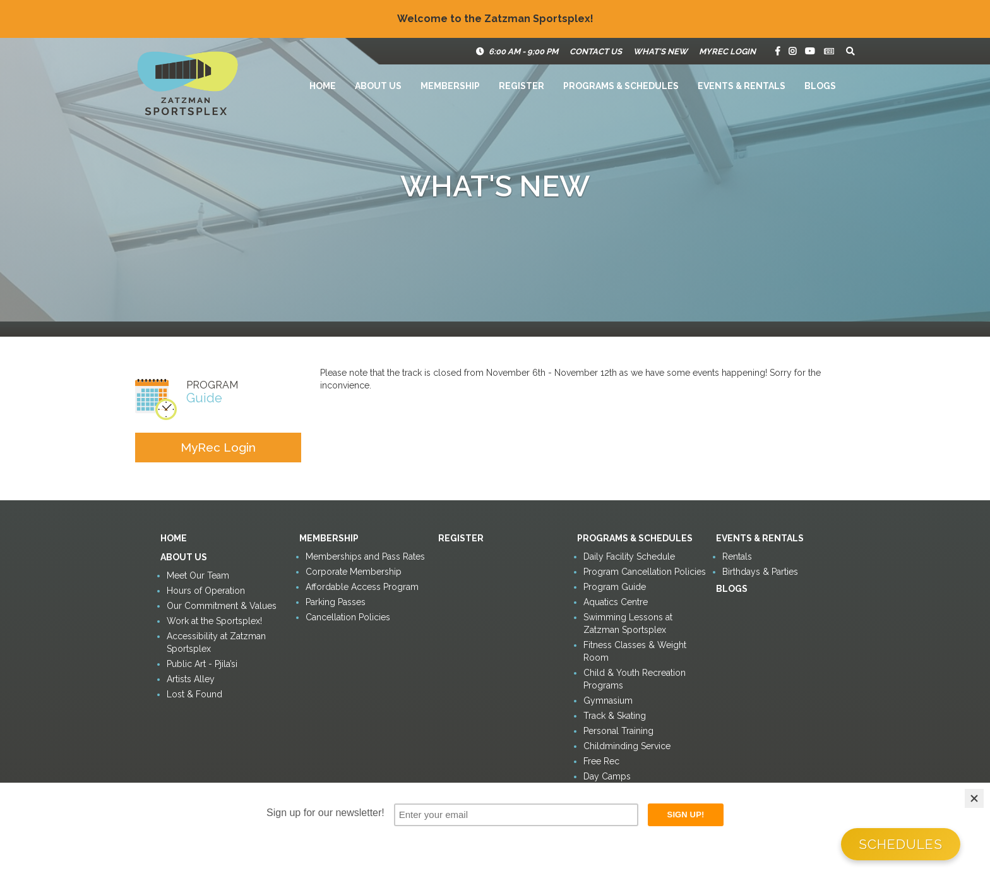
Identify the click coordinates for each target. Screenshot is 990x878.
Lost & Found (194, 694)
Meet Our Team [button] (198, 575)
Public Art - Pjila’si (202, 664)
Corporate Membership (354, 572)
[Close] (974, 798)
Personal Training (618, 731)
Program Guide (614, 587)
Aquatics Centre (615, 602)
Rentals (737, 556)
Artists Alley (191, 679)
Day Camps (607, 776)
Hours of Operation (206, 591)
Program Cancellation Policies (644, 572)
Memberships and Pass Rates (365, 556)
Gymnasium (608, 700)
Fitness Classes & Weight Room (634, 651)
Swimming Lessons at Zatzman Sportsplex (627, 623)
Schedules (901, 844)
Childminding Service (627, 746)
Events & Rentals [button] (741, 86)
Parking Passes (336, 602)
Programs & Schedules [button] (621, 86)
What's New (660, 51)
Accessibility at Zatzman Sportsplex (216, 642)
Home (322, 86)
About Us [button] (378, 86)
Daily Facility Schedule (629, 556)
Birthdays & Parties (760, 572)
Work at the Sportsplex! (214, 621)
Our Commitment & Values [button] (222, 606)
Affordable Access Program (362, 587)
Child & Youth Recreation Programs (634, 679)
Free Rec (601, 761)
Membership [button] (450, 86)
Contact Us (596, 51)
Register (521, 86)
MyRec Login (727, 51)
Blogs (820, 86)
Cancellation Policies (348, 617)
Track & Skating (614, 716)
